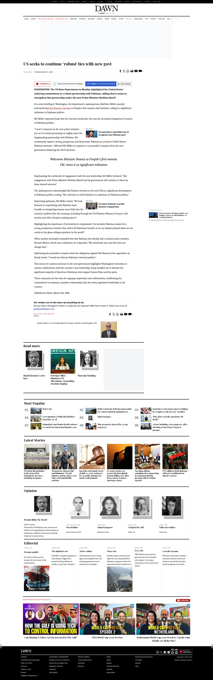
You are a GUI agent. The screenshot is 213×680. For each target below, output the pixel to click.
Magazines (138, 19)
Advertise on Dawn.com (58, 663)
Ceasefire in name (170, 551)
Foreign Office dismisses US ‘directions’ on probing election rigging (62, 379)
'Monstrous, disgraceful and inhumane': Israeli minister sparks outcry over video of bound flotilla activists (64, 476)
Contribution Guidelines (30, 660)
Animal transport (105, 527)
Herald (92, 2)
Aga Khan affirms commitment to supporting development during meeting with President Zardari (147, 476)
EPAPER (54, 2)
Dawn (108, 657)
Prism (107, 19)
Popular (161, 19)
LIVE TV (62, 2)
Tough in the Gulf (136, 527)
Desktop (81, 666)
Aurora (100, 2)
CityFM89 (109, 2)
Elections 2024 (48, 314)
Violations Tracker (45, 19)
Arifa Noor (163, 532)
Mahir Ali (131, 532)
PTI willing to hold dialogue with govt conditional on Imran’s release (175, 473)
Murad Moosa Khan (73, 532)
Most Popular (34, 403)
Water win (47, 409)
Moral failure (72, 527)
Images (84, 2)
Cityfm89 (138, 660)
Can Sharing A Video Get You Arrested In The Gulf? (50, 637)
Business (91, 19)
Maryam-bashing (87, 375)
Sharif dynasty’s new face (34, 377)
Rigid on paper (104, 416)
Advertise (118, 2)
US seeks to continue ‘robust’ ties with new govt (67, 63)
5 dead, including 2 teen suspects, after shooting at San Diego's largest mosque (170, 427)
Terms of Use (26, 669)
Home (26, 19)
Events (127, 2)
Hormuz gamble (31, 552)
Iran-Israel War (61, 19)
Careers (147, 2)
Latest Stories (34, 440)
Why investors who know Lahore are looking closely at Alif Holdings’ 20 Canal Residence (173, 215)
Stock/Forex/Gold (85, 660)
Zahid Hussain (29, 524)
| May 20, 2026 (106, 13)
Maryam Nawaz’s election (58, 108)
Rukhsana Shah (103, 532)
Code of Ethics (26, 663)
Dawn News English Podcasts (37, 600)
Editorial (31, 543)
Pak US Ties (38, 314)
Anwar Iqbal (27, 72)
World (114, 19)
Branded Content (155, 210)
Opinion (82, 19)
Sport (121, 19)
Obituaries (157, 2)
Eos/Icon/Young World (144, 657)
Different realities (167, 527)
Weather (81, 663)
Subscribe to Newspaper (58, 657)
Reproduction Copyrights (59, 660)
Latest (33, 19)
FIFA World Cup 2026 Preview (107, 637)
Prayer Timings (83, 657)
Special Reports (112, 666)
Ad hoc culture (86, 551)
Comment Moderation (29, 675)
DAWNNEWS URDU (73, 2)
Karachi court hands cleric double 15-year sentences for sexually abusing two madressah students (91, 474)
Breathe (129, 19)
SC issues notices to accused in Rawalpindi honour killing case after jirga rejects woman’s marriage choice (118, 476)
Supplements (137, 2)
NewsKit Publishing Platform (183, 660)
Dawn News (110, 672)
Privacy (23, 672)
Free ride (139, 550)
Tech (147, 19)
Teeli (137, 666)
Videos (153, 19)
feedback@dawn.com (44, 308)
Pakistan (73, 19)
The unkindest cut (60, 551)
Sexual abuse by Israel (35, 519)
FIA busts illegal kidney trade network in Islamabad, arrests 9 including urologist (34, 474)
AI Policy (24, 666)
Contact (24, 657)
